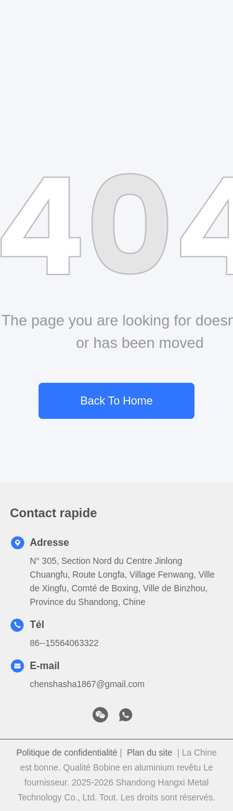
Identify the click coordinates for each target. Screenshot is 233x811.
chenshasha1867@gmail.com (87, 684)
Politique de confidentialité (66, 752)
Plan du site (149, 752)
